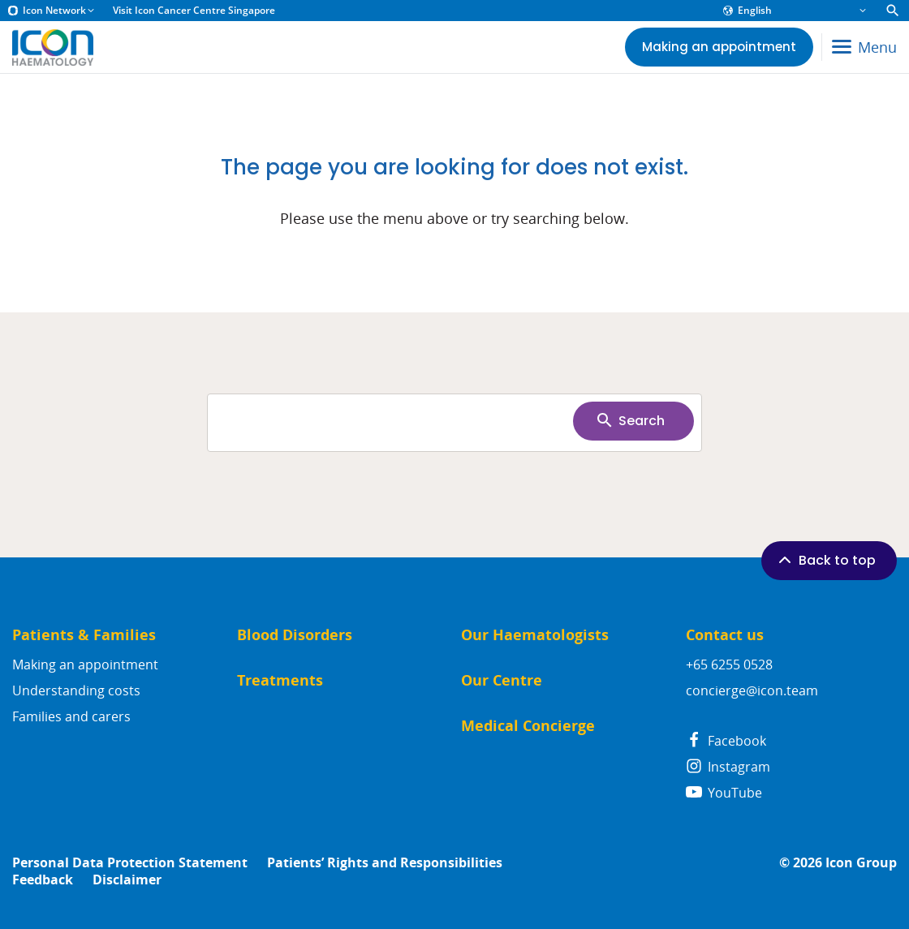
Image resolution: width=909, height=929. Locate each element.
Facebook (726, 741)
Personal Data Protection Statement (130, 862)
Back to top (825, 560)
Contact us (725, 634)
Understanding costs (76, 690)
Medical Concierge (528, 725)
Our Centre (501, 680)
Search (630, 420)
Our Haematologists (535, 634)
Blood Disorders (294, 634)
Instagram (728, 767)
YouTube (724, 793)
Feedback (42, 879)
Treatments (280, 680)
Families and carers (71, 716)
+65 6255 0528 (729, 664)
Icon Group (861, 862)
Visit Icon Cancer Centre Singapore (194, 10)
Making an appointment (85, 664)
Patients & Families (84, 634)
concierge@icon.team (752, 690)
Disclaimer (127, 879)
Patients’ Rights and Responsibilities (384, 862)
